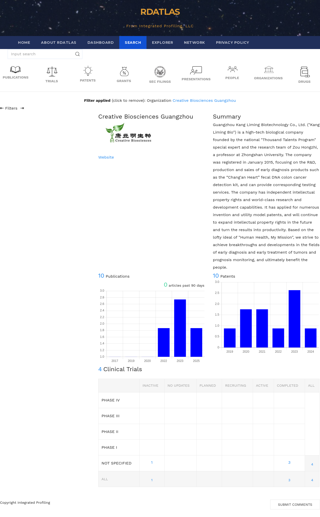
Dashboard (101, 42)
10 (101, 275)
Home (24, 42)
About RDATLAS (58, 42)
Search (133, 42)
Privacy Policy (232, 42)
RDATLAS (160, 12)
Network (194, 42)
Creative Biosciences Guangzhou (204, 100)
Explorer (162, 42)
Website (106, 157)
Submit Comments (295, 504)
